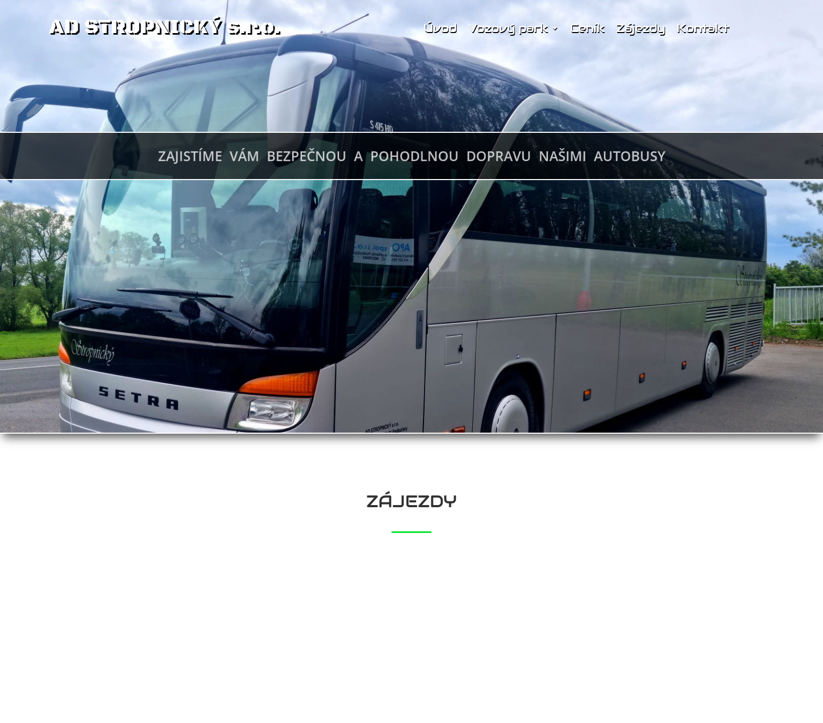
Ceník (587, 28)
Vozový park (508, 28)
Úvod (440, 28)
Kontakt (703, 28)
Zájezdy (640, 28)
